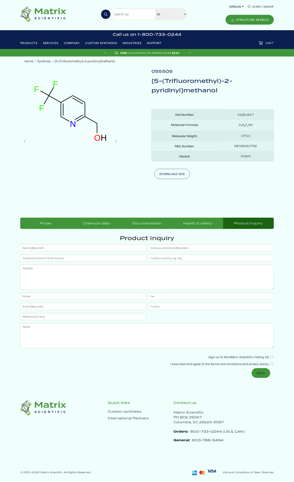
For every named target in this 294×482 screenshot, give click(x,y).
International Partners (128, 418)
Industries (132, 43)
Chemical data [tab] (96, 223)
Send (261, 373)
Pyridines (43, 61)
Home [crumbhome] (29, 61)
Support (154, 43)
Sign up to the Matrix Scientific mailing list (240, 357)
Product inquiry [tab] (248, 223)
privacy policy (258, 364)
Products (29, 43)
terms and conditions (226, 364)
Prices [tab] (45, 223)
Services (50, 43)
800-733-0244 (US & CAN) (217, 431)
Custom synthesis (124, 411)
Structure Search (250, 20)
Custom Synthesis (101, 43)
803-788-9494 (208, 440)
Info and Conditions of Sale (241, 472)
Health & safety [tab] (197, 223)
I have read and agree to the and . (221, 364)
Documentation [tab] (147, 223)
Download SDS (172, 174)
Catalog (235, 6)
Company (72, 43)
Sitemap (268, 472)
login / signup (263, 6)
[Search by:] (134, 14)
